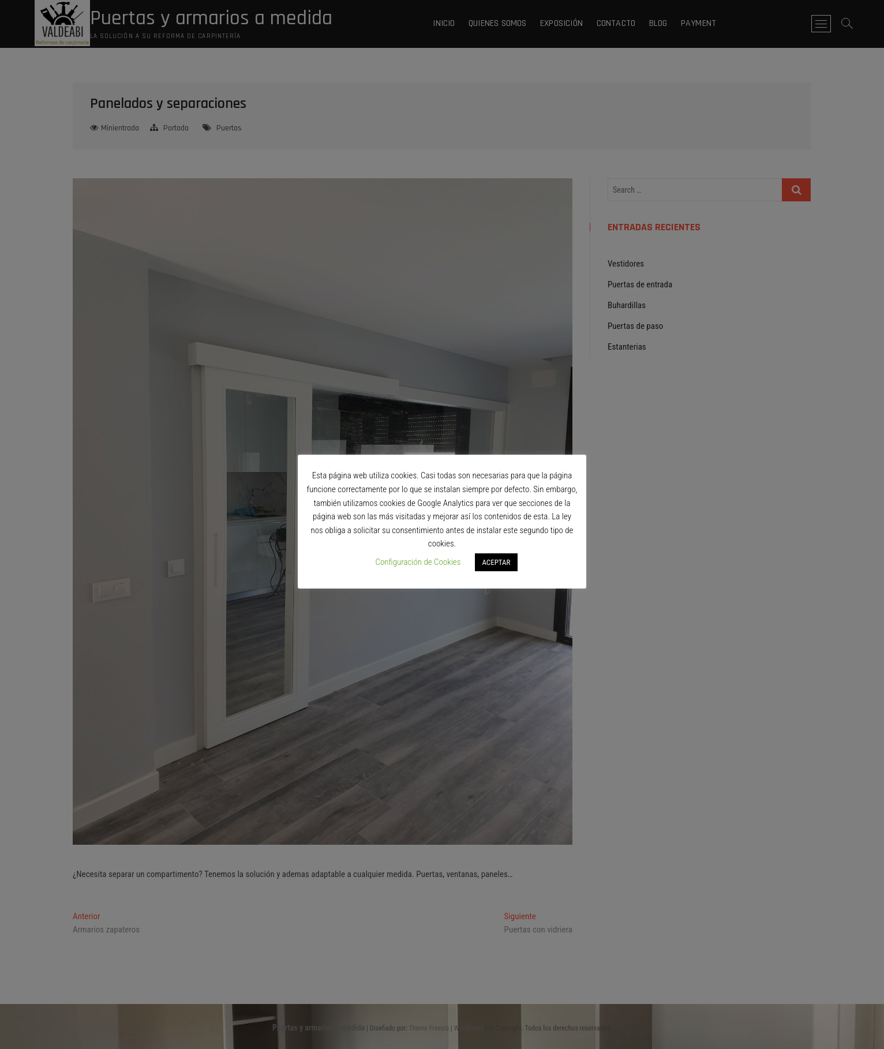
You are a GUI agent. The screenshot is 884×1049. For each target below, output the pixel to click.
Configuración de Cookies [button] (417, 562)
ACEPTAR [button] (496, 562)
